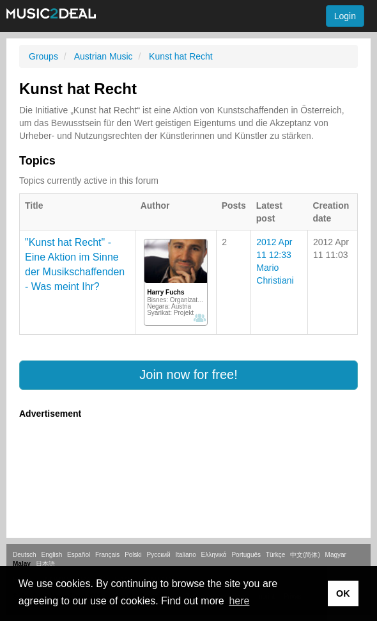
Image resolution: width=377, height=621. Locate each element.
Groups (43, 56)
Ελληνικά (214, 554)
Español (78, 554)
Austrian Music (103, 56)
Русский (159, 554)
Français (107, 554)
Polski (133, 554)
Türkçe (276, 554)
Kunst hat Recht (181, 56)
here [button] (239, 600)
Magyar (335, 554)
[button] (188, 375)
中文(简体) (305, 554)
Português (246, 554)
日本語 (45, 563)
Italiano (185, 554)
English (51, 554)
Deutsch (24, 554)
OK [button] (343, 593)
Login (345, 16)
